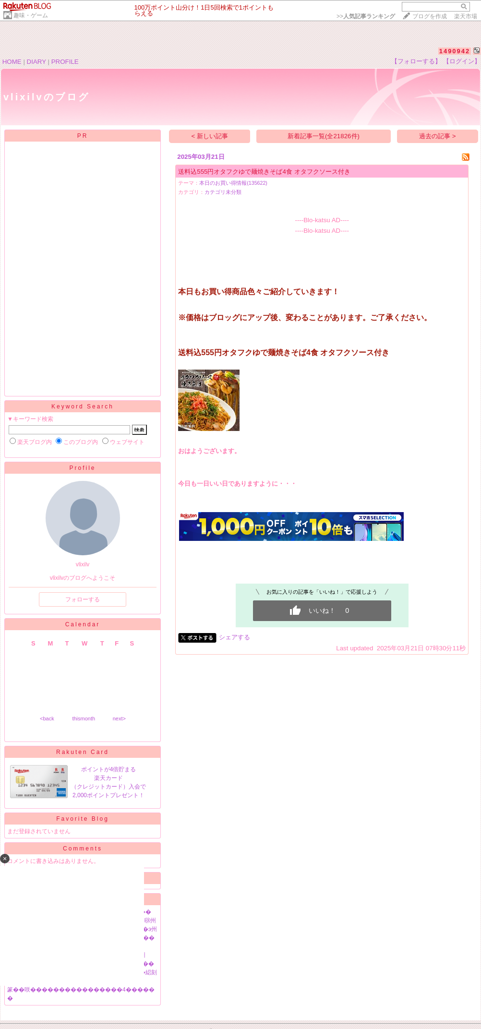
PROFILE (65, 61)
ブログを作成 (429, 16)
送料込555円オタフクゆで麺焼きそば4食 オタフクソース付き (264, 171)
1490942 (454, 51)
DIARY (36, 61)
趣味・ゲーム (30, 15)
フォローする (82, 599)
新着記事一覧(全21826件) (324, 136)
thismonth (83, 718)
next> (119, 718)
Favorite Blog (82, 818)
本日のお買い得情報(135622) (233, 183)
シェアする (234, 637)
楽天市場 (465, 16)
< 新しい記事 (210, 136)
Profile (82, 468)
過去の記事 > (437, 136)
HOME (12, 61)
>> (366, 16)
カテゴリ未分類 (222, 192)
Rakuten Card (82, 752)
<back (47, 718)
